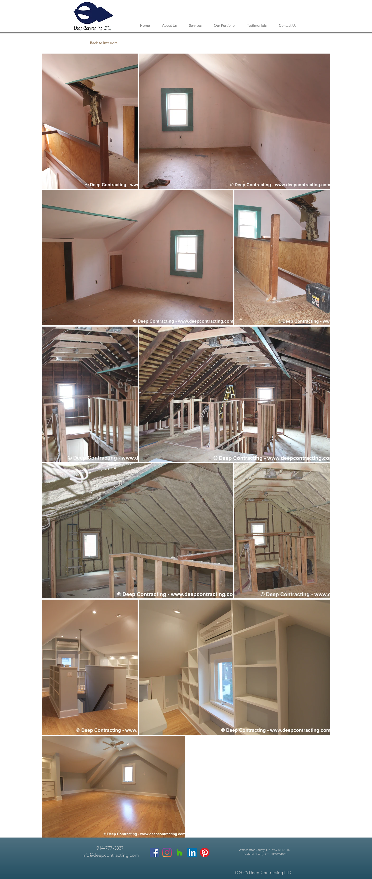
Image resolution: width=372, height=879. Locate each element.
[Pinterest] (204, 852)
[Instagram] (167, 852)
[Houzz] (179, 852)
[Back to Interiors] (104, 42)
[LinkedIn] (192, 852)
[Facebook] (154, 852)
